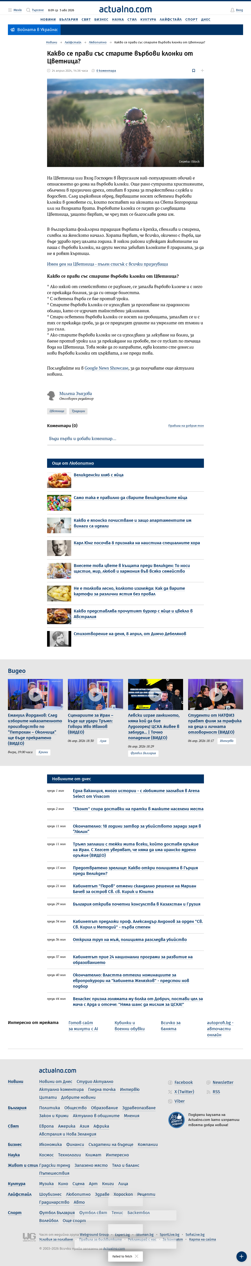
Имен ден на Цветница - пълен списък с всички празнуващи (107, 264)
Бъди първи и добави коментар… (82, 439)
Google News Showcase (106, 368)
